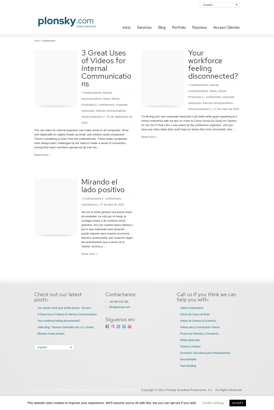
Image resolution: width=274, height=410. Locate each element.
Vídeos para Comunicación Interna (200, 327)
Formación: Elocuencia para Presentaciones (205, 352)
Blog (161, 27)
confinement (106, 104)
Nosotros (199, 27)
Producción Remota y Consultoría (199, 333)
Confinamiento (92, 92)
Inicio (126, 27)
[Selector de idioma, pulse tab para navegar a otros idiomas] (220, 5)
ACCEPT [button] (237, 403)
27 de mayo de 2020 (225, 109)
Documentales (188, 359)
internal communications (111, 110)
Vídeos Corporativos (191, 307)
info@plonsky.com (119, 307)
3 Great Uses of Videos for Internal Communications (106, 68)
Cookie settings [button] (213, 403)
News (106, 98)
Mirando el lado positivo (103, 186)
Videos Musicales (190, 340)
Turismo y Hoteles (190, 346)
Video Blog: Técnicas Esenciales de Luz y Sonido (65, 327)
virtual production (92, 116)
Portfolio (179, 27)
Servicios (144, 27)
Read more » (42, 154)
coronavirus (88, 204)
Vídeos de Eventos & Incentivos (198, 320)
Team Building (188, 365)
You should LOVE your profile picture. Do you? (64, 307)
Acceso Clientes (226, 27)
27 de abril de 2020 (111, 204)
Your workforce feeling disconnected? (213, 64)
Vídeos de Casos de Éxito (195, 314)
